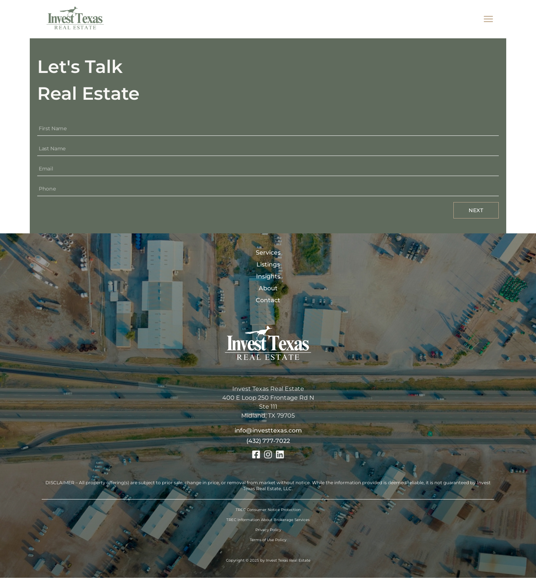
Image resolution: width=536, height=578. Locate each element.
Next (476, 210)
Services (268, 252)
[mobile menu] (488, 19)
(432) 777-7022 (268, 440)
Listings (268, 264)
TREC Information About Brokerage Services (268, 519)
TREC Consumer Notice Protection (268, 509)
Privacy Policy (268, 529)
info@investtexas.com (268, 430)
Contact (268, 300)
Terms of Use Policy (268, 539)
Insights (268, 276)
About (268, 288)
